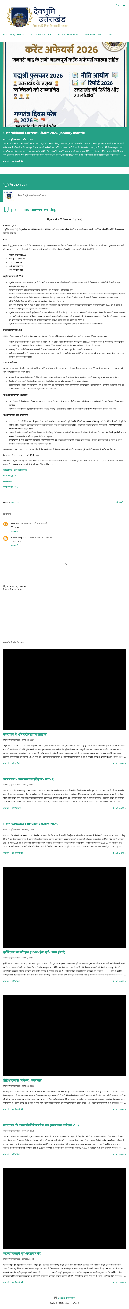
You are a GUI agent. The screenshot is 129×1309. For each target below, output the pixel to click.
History (15, 502)
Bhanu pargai (17, 537)
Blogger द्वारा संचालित (64, 1298)
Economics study (93, 34)
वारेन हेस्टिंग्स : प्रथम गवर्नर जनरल (15, 470)
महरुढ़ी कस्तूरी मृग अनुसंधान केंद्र (22, 1253)
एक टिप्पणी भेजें (17, 161)
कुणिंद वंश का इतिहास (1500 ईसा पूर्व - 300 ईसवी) (34, 952)
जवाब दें (14, 531)
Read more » (119, 763)
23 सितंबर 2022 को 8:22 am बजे (39, 537)
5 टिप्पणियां (16, 981)
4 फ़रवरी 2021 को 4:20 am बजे (34, 523)
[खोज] (117, 4)
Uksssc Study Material (13, 34)
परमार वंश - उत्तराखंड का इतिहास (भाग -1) (28, 779)
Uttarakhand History (68, 34)
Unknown (15, 523)
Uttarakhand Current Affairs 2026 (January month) (44, 132)
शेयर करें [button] (6, 161)
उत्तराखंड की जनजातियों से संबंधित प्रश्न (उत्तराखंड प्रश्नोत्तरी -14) (41, 1125)
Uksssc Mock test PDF (41, 34)
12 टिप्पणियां (16, 808)
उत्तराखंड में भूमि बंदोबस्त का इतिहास (25, 734)
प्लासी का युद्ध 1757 (10, 475)
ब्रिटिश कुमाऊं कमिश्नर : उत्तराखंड (22, 1080)
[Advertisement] (64, 614)
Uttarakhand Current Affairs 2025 (30, 824)
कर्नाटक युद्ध (7, 481)
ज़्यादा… (111, 34)
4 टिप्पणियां (16, 763)
